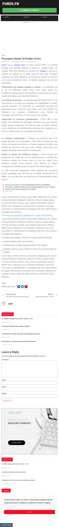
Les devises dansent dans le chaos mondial (16, 326)
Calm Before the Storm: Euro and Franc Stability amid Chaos (21, 334)
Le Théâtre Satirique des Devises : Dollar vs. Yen (17, 319)
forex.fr (10, 4)
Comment (5, 359)
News (3, 55)
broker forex (20, 65)
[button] (18, 286)
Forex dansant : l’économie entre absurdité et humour (19, 341)
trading (43, 71)
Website (4, 393)
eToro (4, 65)
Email (4, 387)
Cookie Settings (6, 525)
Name (4, 380)
